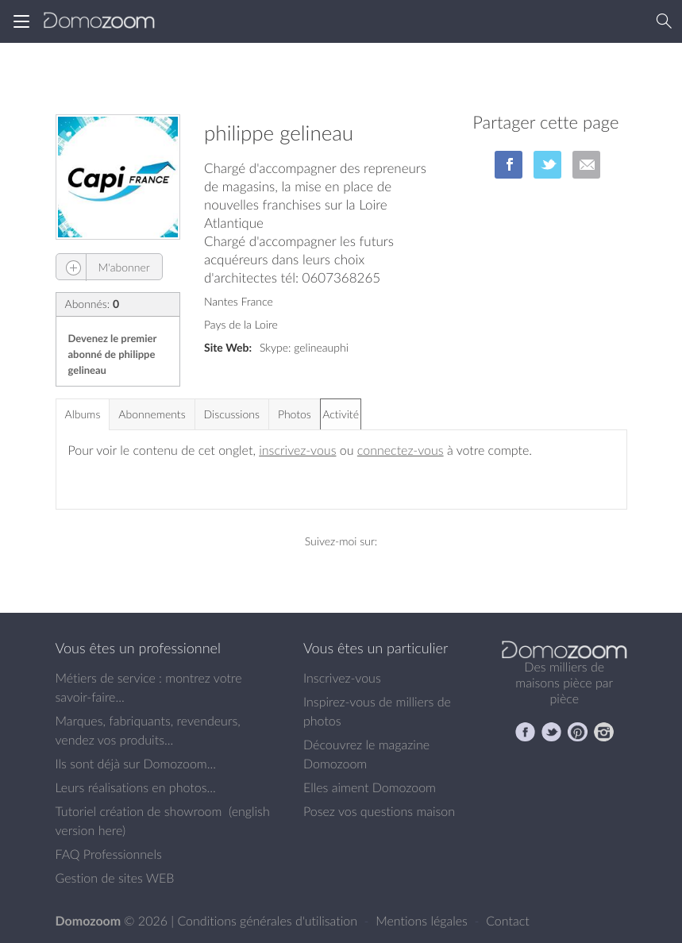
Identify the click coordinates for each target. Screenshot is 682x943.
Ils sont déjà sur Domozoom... (136, 763)
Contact (508, 921)
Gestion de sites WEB (115, 878)
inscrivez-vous (297, 450)
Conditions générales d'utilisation (268, 921)
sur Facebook (508, 165)
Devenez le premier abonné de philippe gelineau (112, 354)
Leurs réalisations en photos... (136, 787)
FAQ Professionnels (109, 854)
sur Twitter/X (547, 165)
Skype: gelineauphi (304, 347)
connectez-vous (400, 450)
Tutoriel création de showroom (139, 811)
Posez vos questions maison (379, 811)
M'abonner (103, 267)
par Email (586, 165)
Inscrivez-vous (342, 678)
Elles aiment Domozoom (369, 787)
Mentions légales (423, 921)
